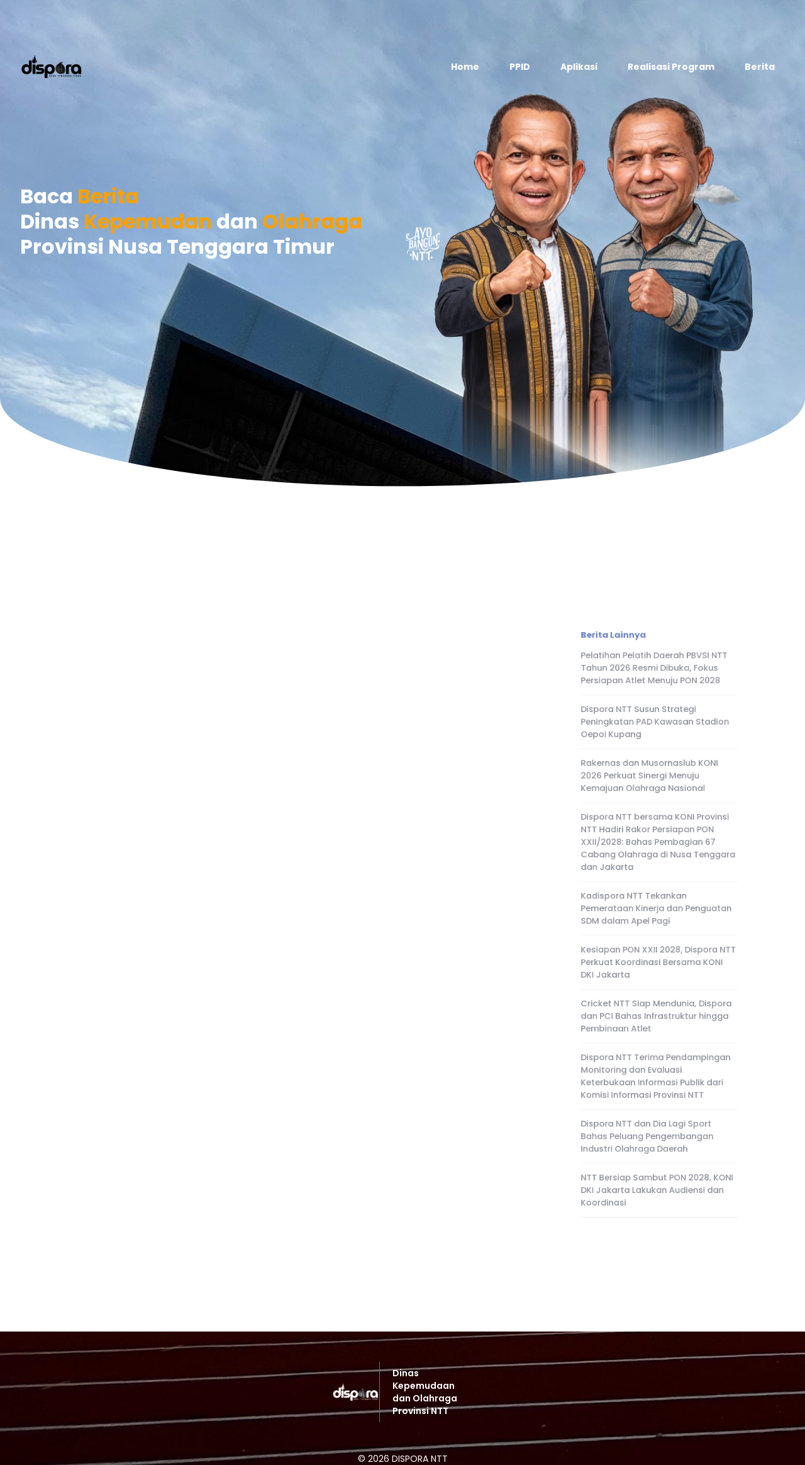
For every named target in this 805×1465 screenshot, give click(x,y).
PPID (519, 66)
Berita (760, 66)
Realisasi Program (671, 66)
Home (465, 66)
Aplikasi (578, 66)
